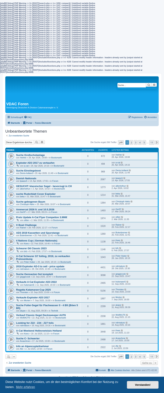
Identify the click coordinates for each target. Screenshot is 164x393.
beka (22, 196)
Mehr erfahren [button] (25, 387)
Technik (54, 311)
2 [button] (131, 142)
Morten (27, 300)
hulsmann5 (29, 285)
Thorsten (24, 292)
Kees (26, 243)
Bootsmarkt (56, 157)
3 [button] (135, 142)
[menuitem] (28, 117)
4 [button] (140, 142)
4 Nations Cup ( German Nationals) (36, 240)
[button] (121, 142)
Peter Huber (29, 262)
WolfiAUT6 (25, 318)
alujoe (23, 311)
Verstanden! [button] (143, 384)
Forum (55, 181)
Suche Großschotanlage (30, 155)
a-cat (26, 166)
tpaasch (23, 181)
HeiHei (23, 157)
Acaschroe (25, 341)
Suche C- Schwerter (28, 338)
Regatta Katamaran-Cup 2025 (33, 289)
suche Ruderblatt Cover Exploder (36, 194)
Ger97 (23, 212)
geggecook (25, 277)
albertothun (25, 189)
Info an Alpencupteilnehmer (32, 346)
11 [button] (151, 142)
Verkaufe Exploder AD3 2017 (33, 297)
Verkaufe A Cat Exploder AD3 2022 (36, 282)
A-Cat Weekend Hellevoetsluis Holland (39, 330)
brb (25, 251)
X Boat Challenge (26, 225)
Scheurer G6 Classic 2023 (31, 248)
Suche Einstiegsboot (28, 170)
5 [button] (144, 142)
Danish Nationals (26, 178)
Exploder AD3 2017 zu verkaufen (35, 162)
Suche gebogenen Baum (30, 201)
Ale (21, 349)
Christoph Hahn (27, 204)
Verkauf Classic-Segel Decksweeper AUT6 (41, 315)
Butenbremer (26, 235)
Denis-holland (26, 173)
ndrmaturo (25, 269)
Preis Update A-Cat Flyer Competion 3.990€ (41, 217)
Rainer (23, 227)
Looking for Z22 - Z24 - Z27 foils (35, 322)
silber (26, 220)
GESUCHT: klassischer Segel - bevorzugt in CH (44, 186)
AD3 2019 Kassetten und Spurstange (38, 232)
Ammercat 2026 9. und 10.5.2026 (35, 209)
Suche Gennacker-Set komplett (34, 274)
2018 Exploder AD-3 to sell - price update (40, 266)
